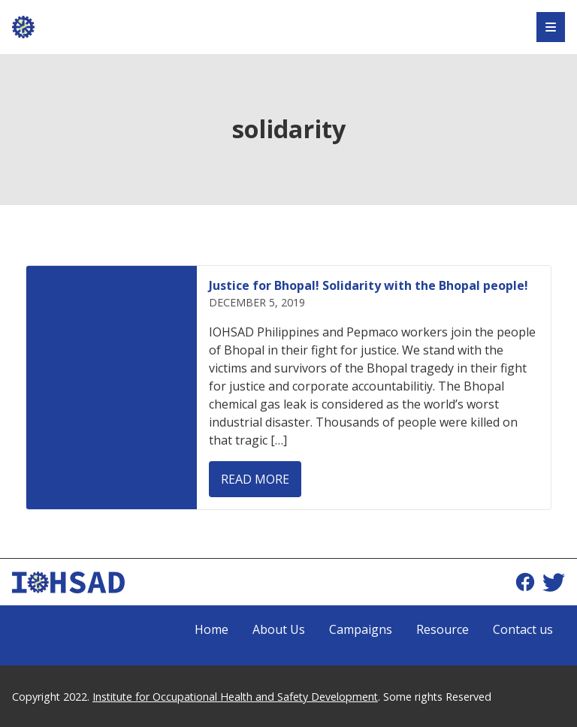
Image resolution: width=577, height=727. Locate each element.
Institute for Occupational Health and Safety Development (235, 696)
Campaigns (360, 629)
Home (211, 629)
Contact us (523, 629)
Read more (255, 479)
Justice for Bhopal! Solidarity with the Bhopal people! (368, 285)
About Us (278, 629)
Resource (442, 629)
